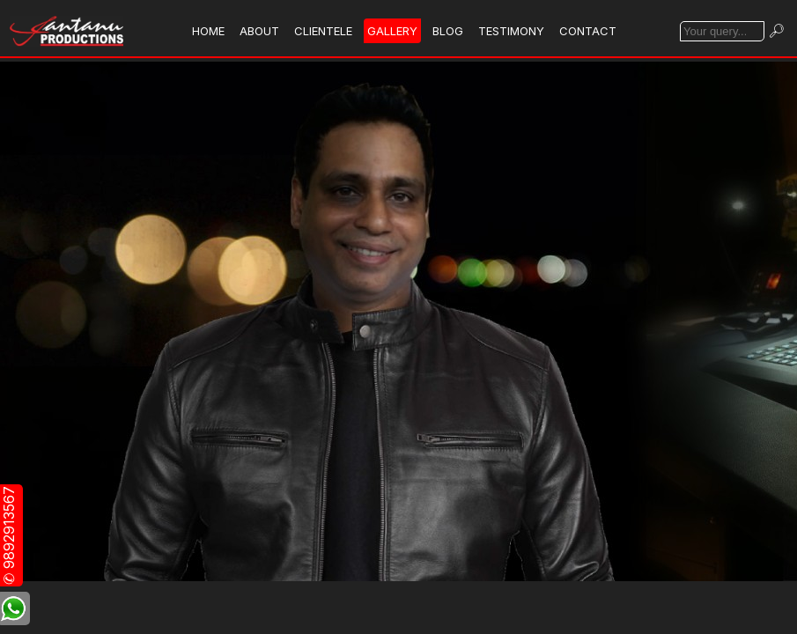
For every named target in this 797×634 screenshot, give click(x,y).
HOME (208, 31)
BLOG (447, 31)
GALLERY (392, 31)
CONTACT (587, 31)
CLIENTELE (323, 31)
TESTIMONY (511, 31)
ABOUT (259, 31)
